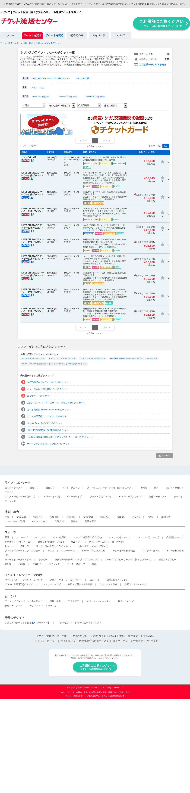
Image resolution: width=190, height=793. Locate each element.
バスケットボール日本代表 (18, 559)
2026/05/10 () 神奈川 (95, 97)
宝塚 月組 (38, 517)
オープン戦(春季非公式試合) (88, 537)
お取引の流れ (116, 635)
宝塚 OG (121, 517)
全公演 (25, 78)
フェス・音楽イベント (101, 496)
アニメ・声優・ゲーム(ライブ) (20, 496)
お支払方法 (147, 635)
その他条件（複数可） (60, 105)
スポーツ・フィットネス (98, 601)
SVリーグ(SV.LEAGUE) (93, 550)
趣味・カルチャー (13, 605)
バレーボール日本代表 (124, 550)
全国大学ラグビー (167, 559)
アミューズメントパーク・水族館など (23, 601)
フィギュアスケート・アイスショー (22, 550)
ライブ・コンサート (17, 482)
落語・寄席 (90, 521)
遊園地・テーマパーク (135, 584)
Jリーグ (25, 546)
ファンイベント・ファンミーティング (23, 580)
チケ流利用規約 (79, 635)
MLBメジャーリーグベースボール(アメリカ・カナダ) (97, 542)
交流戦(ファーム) (174, 537)
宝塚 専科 (105, 517)
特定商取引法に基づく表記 (94, 641)
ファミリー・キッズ (51, 584)
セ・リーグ (22, 537)
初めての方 (76, 35)
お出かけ (10, 596)
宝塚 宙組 (88, 517)
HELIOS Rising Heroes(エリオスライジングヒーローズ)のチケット (60, 437)
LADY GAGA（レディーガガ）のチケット (48, 382)
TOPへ (165, 455)
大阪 (42, 88)
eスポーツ (94, 580)
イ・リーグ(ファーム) (119, 537)
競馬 (94, 564)
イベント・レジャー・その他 (23, 574)
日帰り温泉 (55, 601)
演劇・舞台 (12, 511)
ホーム (10, 35)
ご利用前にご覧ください (161, 23)
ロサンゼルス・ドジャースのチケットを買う (79, 622)
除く (165, 146)
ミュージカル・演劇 (15, 521)
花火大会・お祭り (108, 584)
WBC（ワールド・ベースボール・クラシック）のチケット (56, 402)
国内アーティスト (13, 487)
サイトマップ (68, 641)
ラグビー (43, 559)
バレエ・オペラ (40, 521)
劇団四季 (165, 517)
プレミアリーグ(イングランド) (93, 546)
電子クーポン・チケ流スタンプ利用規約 (135, 641)
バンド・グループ (71, 487)
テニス (51, 550)
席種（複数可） (112, 105)
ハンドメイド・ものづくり (43, 605)
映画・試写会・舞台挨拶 (80, 584)
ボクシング (54, 564)
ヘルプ (121, 35)
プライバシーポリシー (44, 641)
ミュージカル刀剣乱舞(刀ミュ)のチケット (47, 389)
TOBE (144, 487)
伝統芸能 (59, 521)
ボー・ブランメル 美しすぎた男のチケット (48, 443)
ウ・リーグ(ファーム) (148, 537)
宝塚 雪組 (54, 517)
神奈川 (34, 88)
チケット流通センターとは (51, 635)
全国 (24, 87)
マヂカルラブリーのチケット (93, 358)
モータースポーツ (76, 564)
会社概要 (133, 635)
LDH (156, 487)
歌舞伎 (74, 521)
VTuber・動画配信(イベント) (19, 584)
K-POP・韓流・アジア (130, 496)
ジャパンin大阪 (82, 78)
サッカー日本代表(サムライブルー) (53, 546)
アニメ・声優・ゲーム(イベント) (66, 580)
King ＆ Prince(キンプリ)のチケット (45, 423)
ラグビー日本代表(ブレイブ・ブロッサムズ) (76, 559)
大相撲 (8, 564)
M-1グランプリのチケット (33, 358)
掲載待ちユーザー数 (148, 59)
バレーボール (68, 550)
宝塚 (7, 517)
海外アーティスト (158, 496)
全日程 (25, 96)
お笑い (151, 517)
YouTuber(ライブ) (51, 496)
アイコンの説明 (29, 146)
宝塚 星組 (71, 517)
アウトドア (73, 601)
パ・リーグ (40, 537)
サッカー (9, 546)
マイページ (99, 35)
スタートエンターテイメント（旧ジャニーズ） (110, 487)
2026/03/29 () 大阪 (40, 97)
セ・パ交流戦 (59, 537)
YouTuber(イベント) (117, 580)
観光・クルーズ (126, 601)
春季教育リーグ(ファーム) (18, 542)
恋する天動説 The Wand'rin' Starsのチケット (49, 409)
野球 (7, 537)
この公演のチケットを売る (152, 64)
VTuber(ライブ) (74, 496)
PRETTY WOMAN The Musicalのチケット (48, 430)
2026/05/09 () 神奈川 (68, 97)
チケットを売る (54, 35)
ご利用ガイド (98, 635)
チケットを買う (32, 35)
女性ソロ (50, 487)
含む (159, 146)
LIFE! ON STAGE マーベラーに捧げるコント (51, 78)
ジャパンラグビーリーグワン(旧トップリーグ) (128, 559)
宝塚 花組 (21, 517)
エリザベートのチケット (39, 396)
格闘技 (22, 564)
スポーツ (10, 532)
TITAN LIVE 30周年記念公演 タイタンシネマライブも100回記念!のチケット (54, 364)
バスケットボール (151, 550)
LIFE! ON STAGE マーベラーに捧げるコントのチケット (134, 358)
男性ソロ (34, 487)
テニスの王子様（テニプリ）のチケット (47, 416)
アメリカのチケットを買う (18, 622)
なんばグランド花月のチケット (62, 358)
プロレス (37, 564)
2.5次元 (136, 517)
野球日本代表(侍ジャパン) (51, 542)
